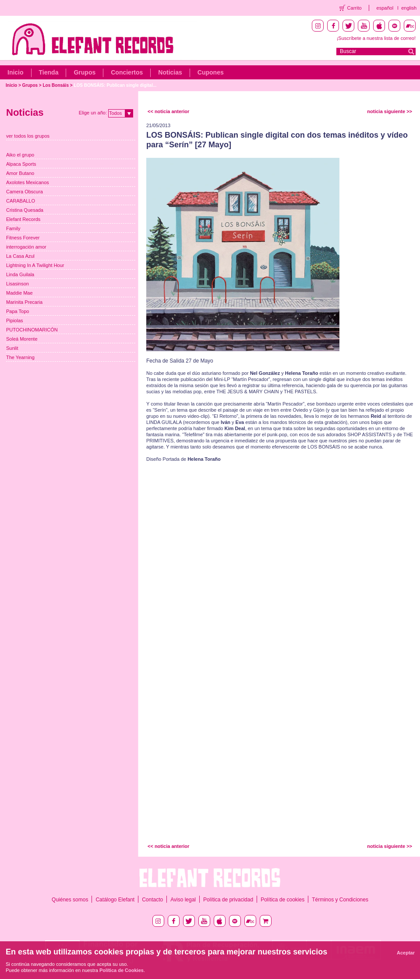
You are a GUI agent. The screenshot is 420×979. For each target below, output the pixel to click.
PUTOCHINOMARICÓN (32, 329)
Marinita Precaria (24, 302)
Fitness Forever (22, 237)
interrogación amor (26, 246)
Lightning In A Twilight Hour (35, 265)
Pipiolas (14, 320)
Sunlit (12, 348)
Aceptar (406, 952)
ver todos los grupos (27, 136)
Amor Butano (20, 173)
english (408, 8)
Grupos (84, 72)
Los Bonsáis (56, 85)
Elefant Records (23, 219)
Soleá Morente (22, 339)
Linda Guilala (20, 274)
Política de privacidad (228, 900)
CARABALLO (20, 200)
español (385, 8)
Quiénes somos (70, 900)
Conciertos (127, 72)
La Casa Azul (20, 256)
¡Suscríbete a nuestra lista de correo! (376, 38)
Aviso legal (183, 900)
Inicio (15, 72)
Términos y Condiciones (340, 900)
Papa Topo (17, 311)
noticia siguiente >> (389, 111)
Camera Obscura (24, 191)
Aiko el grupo (20, 154)
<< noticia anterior (168, 111)
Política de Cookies (121, 970)
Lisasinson (17, 283)
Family (13, 228)
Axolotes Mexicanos (27, 182)
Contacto (152, 900)
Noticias (170, 72)
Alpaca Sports (21, 164)
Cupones (211, 72)
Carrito (354, 8)
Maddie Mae (19, 292)
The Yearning (20, 357)
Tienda (49, 72)
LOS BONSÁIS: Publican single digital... (115, 85)
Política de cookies (282, 900)
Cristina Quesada (24, 210)
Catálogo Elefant (114, 900)
